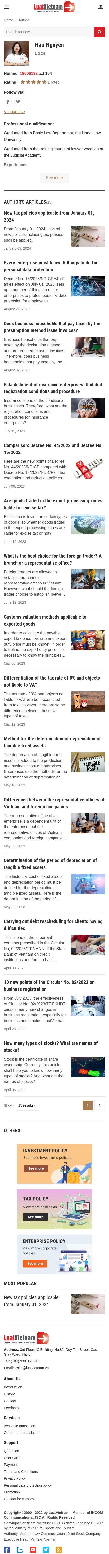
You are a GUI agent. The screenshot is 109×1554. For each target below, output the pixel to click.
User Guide (13, 1458)
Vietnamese (14, 112)
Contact (10, 1401)
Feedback (11, 1408)
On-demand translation (21, 1433)
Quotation (11, 1451)
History (9, 1394)
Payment (11, 1465)
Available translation (19, 1426)
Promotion (12, 1492)
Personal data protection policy (28, 1485)
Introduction (13, 1387)
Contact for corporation (21, 1499)
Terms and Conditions (21, 1472)
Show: (9, 1105)
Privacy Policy (15, 1478)
